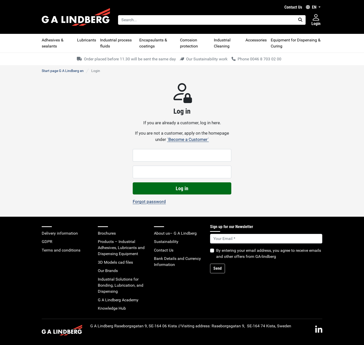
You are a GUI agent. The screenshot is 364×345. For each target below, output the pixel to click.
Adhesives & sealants (52, 43)
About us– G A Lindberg (175, 233)
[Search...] (206, 20)
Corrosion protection (189, 43)
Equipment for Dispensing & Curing (296, 43)
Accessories (256, 40)
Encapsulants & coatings (153, 43)
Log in (182, 188)
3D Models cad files (115, 262)
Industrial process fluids (116, 43)
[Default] (266, 238)
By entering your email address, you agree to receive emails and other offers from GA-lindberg (268, 253)
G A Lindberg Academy (118, 300)
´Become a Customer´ (188, 139)
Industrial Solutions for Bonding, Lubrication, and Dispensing (120, 285)
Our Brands (108, 270)
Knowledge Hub (112, 308)
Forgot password (149, 201)
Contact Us (293, 7)
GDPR (47, 241)
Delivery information (60, 233)
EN (311, 7)
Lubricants (86, 40)
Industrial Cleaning (222, 43)
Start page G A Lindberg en (63, 71)
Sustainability (166, 241)
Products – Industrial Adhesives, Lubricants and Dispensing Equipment (121, 247)
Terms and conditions (61, 250)
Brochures (107, 233)
